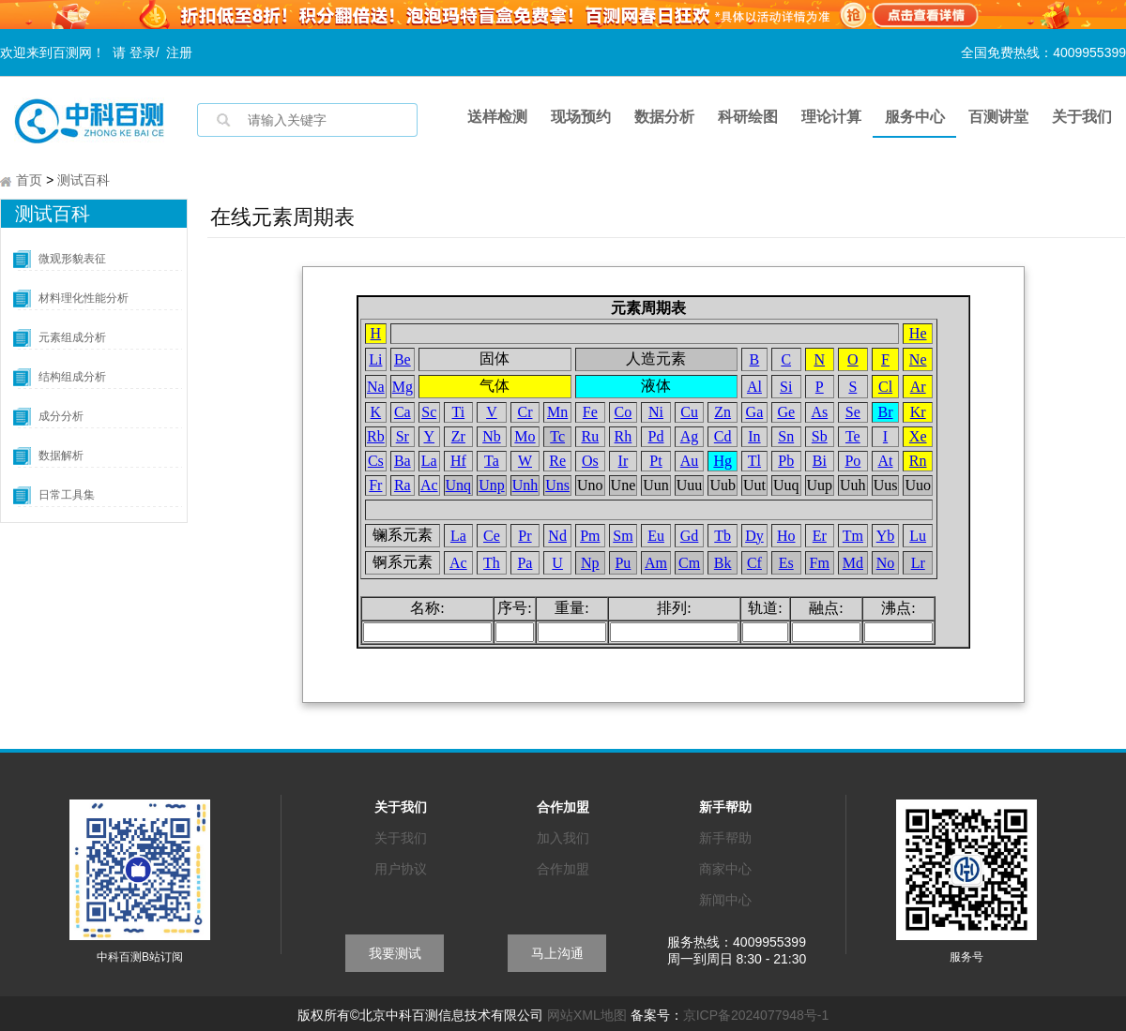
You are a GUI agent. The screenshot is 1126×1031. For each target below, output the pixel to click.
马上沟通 (557, 955)
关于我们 (1082, 117)
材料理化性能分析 (83, 299)
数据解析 (61, 457)
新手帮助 (725, 839)
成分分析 (61, 418)
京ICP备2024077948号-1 (756, 1016)
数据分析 (664, 117)
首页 (29, 181)
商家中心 (725, 870)
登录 (142, 52)
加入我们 (563, 839)
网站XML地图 (587, 1016)
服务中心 (915, 117)
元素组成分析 (72, 339)
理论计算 (831, 117)
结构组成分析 (72, 378)
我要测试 (395, 955)
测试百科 (83, 181)
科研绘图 (748, 117)
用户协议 (400, 870)
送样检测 (497, 117)
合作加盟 (563, 870)
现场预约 (581, 117)
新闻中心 (725, 901)
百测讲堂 (998, 117)
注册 (179, 52)
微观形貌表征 (72, 260)
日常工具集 (66, 496)
